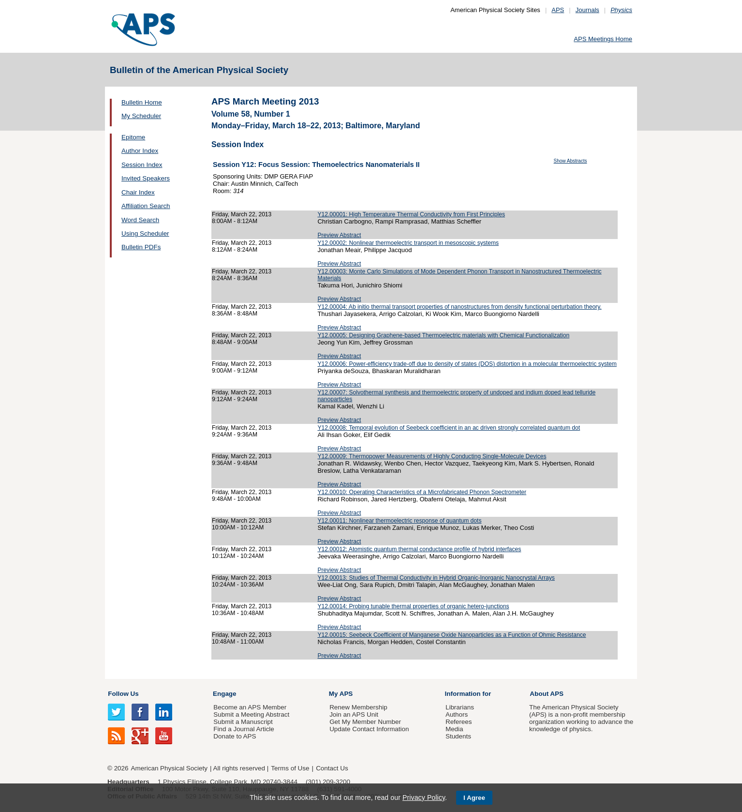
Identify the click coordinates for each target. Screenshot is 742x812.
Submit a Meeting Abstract (251, 714)
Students (458, 736)
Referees (458, 721)
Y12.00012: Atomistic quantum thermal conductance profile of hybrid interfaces (419, 549)
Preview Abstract (339, 235)
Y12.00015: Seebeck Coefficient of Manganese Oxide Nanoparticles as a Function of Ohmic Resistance (451, 635)
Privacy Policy (423, 797)
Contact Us (332, 768)
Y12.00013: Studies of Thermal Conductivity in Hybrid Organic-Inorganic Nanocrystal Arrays (436, 577)
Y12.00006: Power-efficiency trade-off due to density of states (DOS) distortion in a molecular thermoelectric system (467, 364)
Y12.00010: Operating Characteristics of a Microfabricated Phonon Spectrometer (421, 492)
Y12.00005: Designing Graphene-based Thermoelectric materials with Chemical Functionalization (443, 335)
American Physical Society (169, 768)
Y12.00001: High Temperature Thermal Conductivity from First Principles (411, 214)
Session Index (141, 164)
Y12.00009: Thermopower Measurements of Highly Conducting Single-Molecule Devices (431, 456)
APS (557, 10)
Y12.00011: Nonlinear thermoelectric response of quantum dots (399, 520)
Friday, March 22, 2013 (241, 214)
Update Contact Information (369, 729)
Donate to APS (234, 736)
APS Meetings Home (603, 39)
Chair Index (138, 192)
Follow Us (123, 693)
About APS (547, 693)
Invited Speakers (145, 178)
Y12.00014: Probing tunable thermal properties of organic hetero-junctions (413, 606)
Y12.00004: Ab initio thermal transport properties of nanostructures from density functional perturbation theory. (459, 306)
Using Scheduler (145, 233)
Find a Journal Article (243, 729)
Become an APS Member (249, 707)
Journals (587, 10)
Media (454, 729)
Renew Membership (358, 707)
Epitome (133, 137)
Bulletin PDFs (141, 247)
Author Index (139, 150)
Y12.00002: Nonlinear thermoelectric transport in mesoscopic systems (408, 243)
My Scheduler (141, 116)
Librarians (459, 707)
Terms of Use (290, 768)
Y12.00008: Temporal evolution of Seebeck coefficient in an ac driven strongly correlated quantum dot (448, 427)
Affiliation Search (145, 206)
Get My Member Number (365, 721)
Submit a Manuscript (242, 721)
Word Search (140, 220)
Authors (456, 714)
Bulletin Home (141, 102)
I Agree (474, 797)
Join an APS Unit (353, 714)
